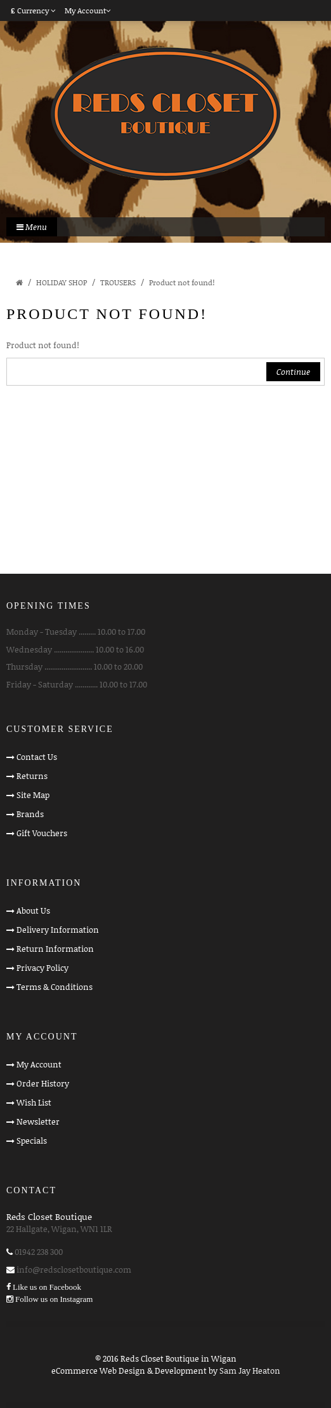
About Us (33, 910)
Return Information (55, 948)
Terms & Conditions (54, 986)
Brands (30, 814)
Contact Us (36, 756)
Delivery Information (57, 929)
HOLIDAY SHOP (61, 282)
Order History (42, 1083)
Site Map (32, 795)
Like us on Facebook (47, 1287)
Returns (32, 776)
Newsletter (38, 1121)
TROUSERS (118, 282)
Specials (31, 1140)
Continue (293, 371)
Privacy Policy (42, 967)
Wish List (33, 1102)
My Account (39, 1064)
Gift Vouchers (41, 833)
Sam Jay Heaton (249, 1370)
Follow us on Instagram (54, 1299)
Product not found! (181, 282)
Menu (31, 227)
